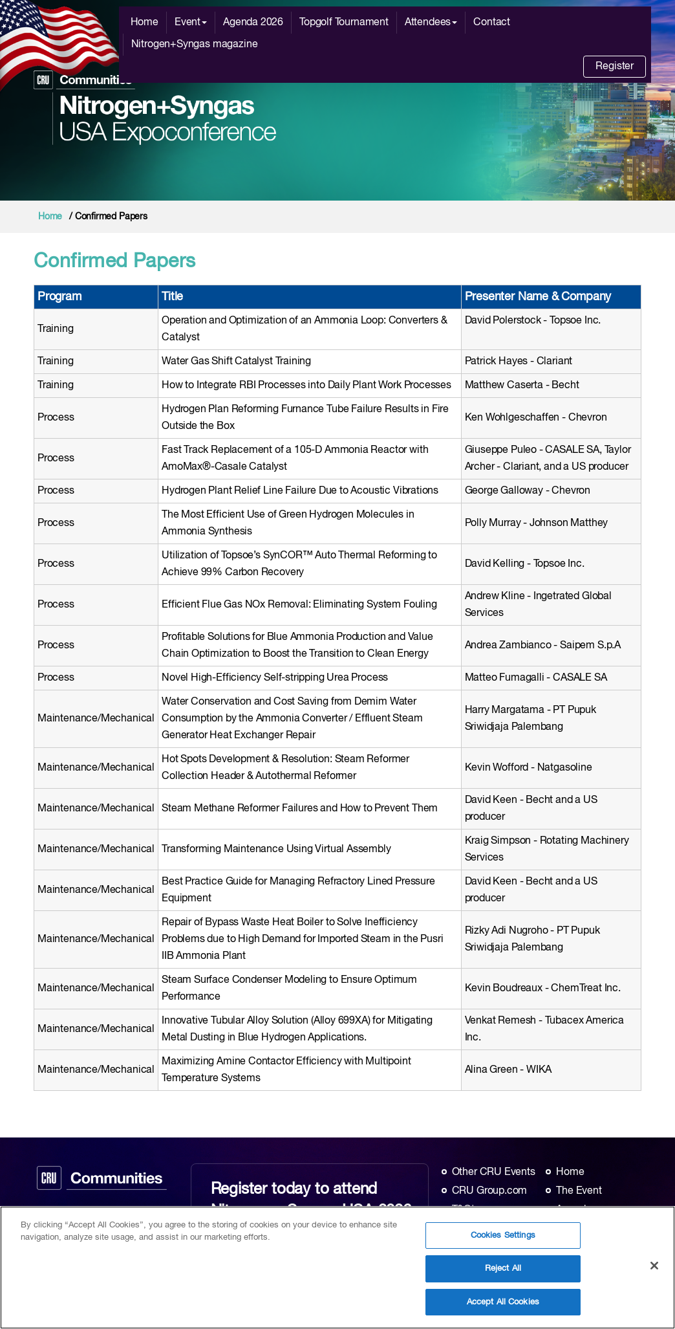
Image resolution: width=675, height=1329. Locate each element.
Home (144, 22)
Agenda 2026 (253, 22)
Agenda (573, 1210)
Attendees (431, 22)
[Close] (654, 1272)
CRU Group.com (490, 1191)
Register (614, 66)
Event (191, 22)
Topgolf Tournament (344, 22)
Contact (491, 22)
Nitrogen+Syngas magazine (194, 44)
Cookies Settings (503, 1242)
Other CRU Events (493, 1172)
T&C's (465, 1210)
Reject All (503, 1275)
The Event (578, 1191)
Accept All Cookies (503, 1309)
